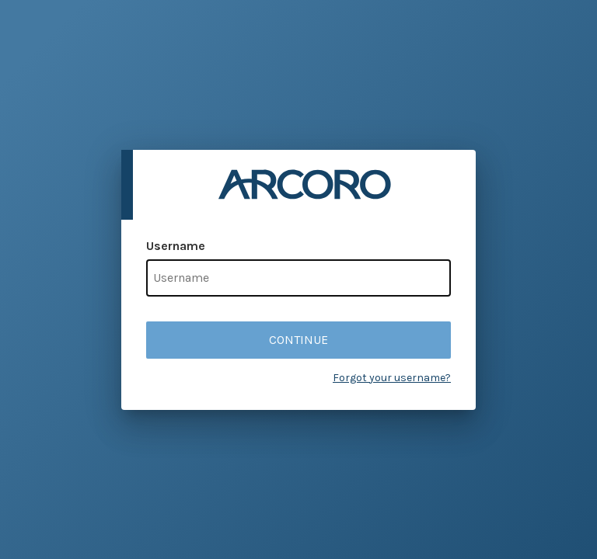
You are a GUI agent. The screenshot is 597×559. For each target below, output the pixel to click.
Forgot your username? (392, 377)
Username (175, 245)
